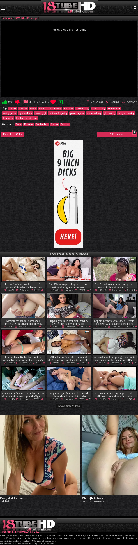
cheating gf (40, 113)
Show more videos (69, 405)
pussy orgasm (77, 113)
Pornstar (65, 124)
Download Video (13, 134)
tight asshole (25, 113)
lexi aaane (8, 117)
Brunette (43, 108)
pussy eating (82, 108)
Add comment (123, 134)
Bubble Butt (113, 108)
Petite (33, 108)
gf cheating (109, 113)
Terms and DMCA (28, 532)
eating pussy (9, 113)
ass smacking (94, 113)
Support (7, 532)
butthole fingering (58, 113)
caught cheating (126, 113)
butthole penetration (26, 117)
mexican (68, 108)
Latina (12, 108)
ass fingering (98, 108)
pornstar (23, 108)
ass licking (55, 108)
